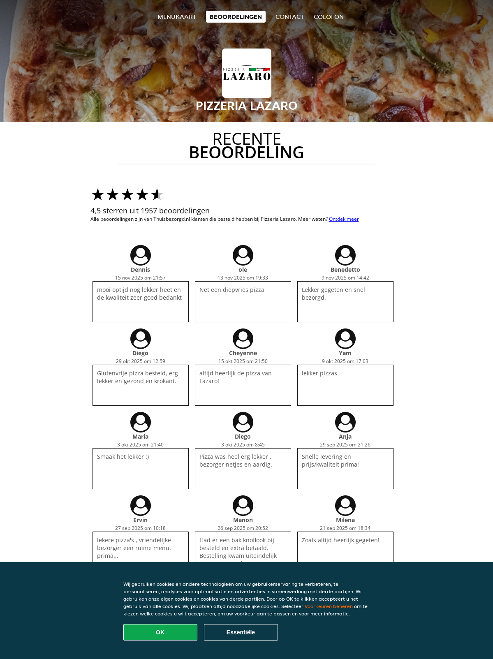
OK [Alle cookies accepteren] (160, 632)
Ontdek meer (344, 218)
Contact (289, 16)
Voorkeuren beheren (329, 606)
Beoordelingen (236, 16)
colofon (329, 16)
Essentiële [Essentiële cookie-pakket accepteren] (241, 632)
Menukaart (176, 16)
